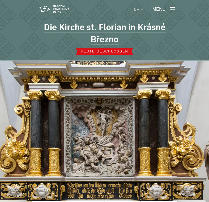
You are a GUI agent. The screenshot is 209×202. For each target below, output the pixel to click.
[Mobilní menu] (164, 9)
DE (138, 9)
